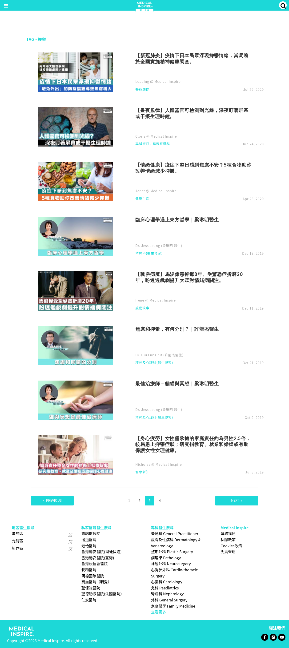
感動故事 (142, 308)
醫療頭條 (142, 89)
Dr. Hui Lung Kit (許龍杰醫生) (159, 355)
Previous (54, 500)
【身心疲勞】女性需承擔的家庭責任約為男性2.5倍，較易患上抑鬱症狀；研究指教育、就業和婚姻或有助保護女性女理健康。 (193, 444)
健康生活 (142, 199)
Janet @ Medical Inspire (156, 190)
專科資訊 (142, 144)
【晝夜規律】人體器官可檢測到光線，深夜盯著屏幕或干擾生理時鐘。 (191, 113)
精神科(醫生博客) (148, 253)
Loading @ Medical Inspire (158, 81)
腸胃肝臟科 (161, 144)
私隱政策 (228, 539)
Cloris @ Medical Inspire (156, 136)
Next (234, 500)
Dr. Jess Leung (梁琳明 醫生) (158, 245)
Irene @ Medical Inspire (155, 300)
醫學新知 (142, 472)
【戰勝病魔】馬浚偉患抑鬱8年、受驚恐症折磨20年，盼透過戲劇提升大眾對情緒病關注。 (189, 277)
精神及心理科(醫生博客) (154, 363)
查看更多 (158, 611)
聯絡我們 (228, 533)
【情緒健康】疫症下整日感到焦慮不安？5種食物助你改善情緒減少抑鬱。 (193, 168)
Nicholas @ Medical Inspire (158, 464)
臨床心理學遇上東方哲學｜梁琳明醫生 (177, 219)
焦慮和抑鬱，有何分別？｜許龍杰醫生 (177, 329)
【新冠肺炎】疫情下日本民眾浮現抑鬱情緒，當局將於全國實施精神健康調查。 (191, 58)
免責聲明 (228, 551)
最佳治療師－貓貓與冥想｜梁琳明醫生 (177, 383)
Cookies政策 (231, 545)
